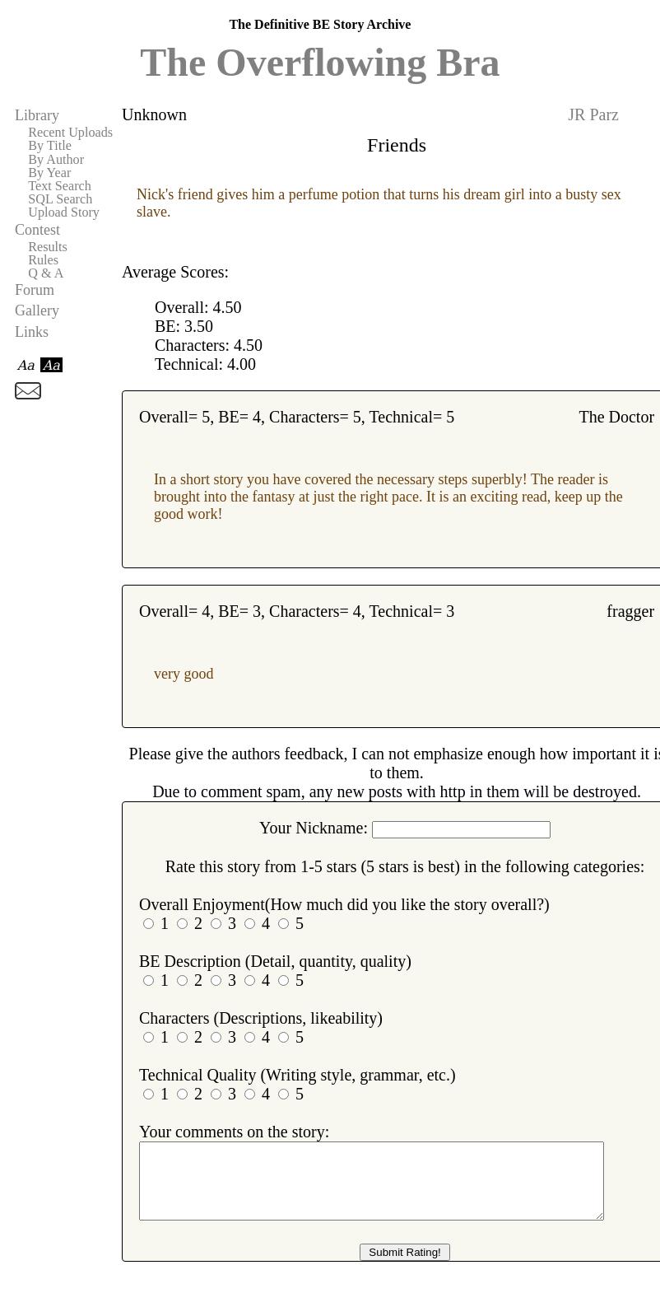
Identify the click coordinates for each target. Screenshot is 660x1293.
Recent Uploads (70, 132)
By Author (56, 159)
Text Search (59, 186)
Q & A (45, 273)
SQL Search (60, 199)
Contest (37, 230)
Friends (396, 145)
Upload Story (64, 212)
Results (47, 247)
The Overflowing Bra (320, 62)
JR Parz (593, 114)
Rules (43, 260)
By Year (49, 173)
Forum (34, 290)
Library (37, 115)
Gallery (37, 310)
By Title (50, 145)
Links (32, 332)
